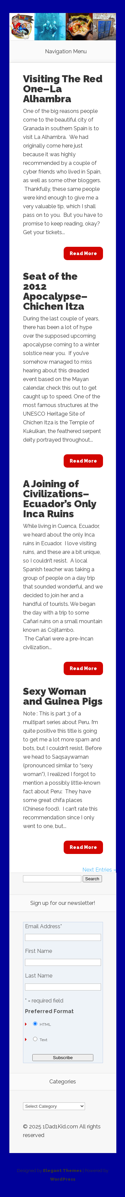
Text (43, 1039)
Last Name (38, 976)
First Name (38, 951)
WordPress (62, 1179)
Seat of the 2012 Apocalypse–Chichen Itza (55, 291)
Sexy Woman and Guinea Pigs (63, 696)
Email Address (43, 926)
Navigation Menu (66, 51)
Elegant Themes (62, 1170)
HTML (45, 1024)
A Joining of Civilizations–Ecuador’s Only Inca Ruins (59, 499)
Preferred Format (49, 1011)
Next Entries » (99, 870)
